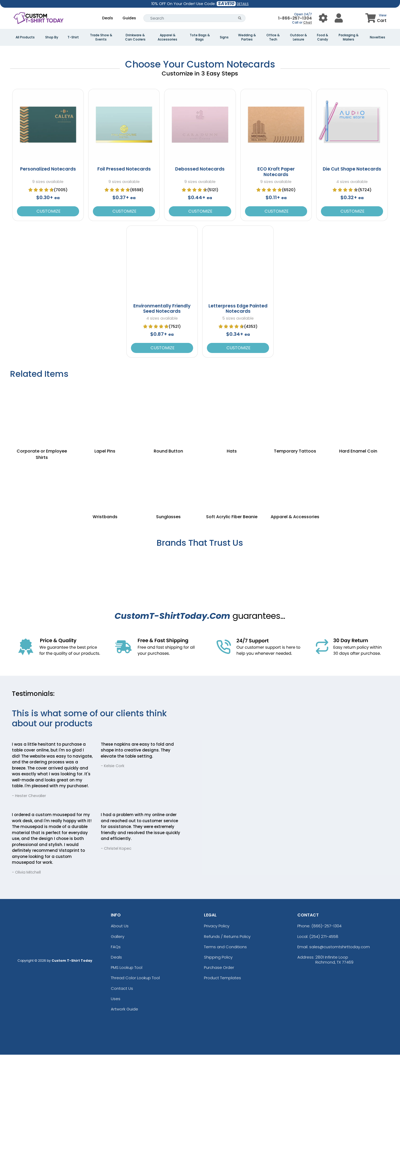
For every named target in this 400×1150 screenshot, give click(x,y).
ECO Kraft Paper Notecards (276, 267)
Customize (48, 307)
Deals (107, 18)
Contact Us (122, 1083)
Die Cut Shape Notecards (352, 264)
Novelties (377, 37)
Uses (115, 1094)
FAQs (116, 1042)
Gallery (117, 1032)
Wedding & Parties (247, 37)
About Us (120, 1021)
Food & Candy (322, 37)
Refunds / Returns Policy (227, 1032)
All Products (25, 37)
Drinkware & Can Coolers (135, 37)
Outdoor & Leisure (298, 37)
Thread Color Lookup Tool (135, 1073)
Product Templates (222, 1073)
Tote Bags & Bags (200, 37)
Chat (307, 22)
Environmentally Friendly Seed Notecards (161, 404)
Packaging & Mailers (348, 37)
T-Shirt (73, 37)
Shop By (51, 37)
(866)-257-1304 (326, 1021)
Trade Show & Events (101, 37)
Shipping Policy (218, 1052)
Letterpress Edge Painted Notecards (237, 404)
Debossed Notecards (200, 264)
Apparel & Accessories (167, 37)
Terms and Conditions (225, 1042)
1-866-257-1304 (295, 18)
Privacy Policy (216, 1021)
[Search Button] (240, 18)
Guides (129, 18)
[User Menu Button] (323, 18)
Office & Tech (273, 37)
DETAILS (243, 4)
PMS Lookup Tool (126, 1063)
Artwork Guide (124, 1104)
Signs (224, 37)
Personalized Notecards (48, 264)
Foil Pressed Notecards (124, 264)
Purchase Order (219, 1063)
